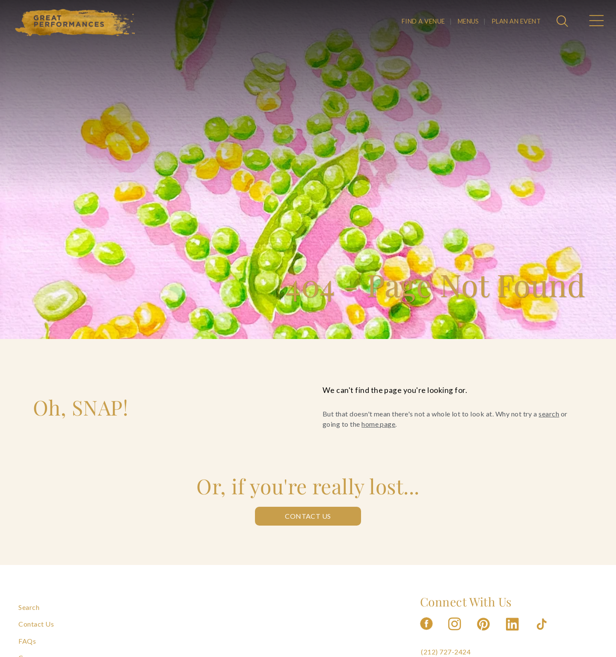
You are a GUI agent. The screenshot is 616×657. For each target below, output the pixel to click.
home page (378, 424)
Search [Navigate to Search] (28, 607)
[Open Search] (563, 22)
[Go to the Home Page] (75, 22)
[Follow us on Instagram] (455, 633)
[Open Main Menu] (596, 22)
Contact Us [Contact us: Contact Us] (308, 516)
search (549, 414)
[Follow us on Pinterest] (484, 633)
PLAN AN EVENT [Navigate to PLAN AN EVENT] (516, 21)
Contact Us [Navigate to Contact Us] (36, 624)
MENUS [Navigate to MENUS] (468, 21)
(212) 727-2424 (446, 652)
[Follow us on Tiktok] (542, 633)
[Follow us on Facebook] (426, 633)
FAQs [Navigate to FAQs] (27, 641)
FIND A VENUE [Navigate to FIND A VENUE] (423, 21)
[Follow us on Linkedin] (513, 633)
